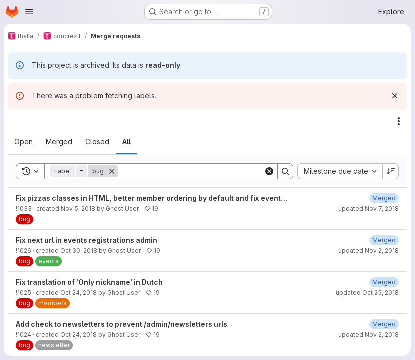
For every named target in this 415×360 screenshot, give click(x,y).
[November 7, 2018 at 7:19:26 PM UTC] (384, 198)
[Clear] (270, 172)
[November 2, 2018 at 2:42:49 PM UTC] (384, 324)
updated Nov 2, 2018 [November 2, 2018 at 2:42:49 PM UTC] (368, 334)
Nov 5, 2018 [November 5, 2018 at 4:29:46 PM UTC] (78, 208)
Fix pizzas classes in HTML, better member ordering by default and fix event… (152, 198)
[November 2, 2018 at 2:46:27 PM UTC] (384, 240)
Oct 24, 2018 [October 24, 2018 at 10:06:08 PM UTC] (78, 292)
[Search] (191, 172)
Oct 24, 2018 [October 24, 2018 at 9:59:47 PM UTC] (78, 334)
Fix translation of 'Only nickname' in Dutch (89, 282)
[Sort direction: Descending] (391, 172)
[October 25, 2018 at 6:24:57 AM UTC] (384, 282)
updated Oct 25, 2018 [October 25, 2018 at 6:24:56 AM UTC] (367, 292)
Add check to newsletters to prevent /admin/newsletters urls (122, 324)
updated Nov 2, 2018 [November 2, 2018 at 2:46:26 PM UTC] (368, 250)
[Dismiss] (395, 96)
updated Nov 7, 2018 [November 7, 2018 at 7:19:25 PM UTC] (368, 208)
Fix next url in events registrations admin (87, 240)
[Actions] (399, 122)
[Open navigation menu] (30, 12)
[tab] (24, 142)
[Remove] (112, 172)
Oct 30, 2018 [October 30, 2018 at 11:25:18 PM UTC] (79, 250)
